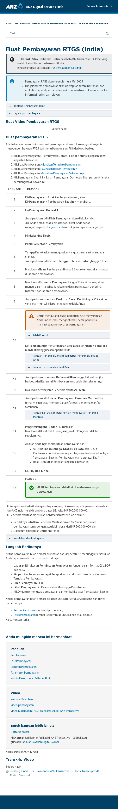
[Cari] (59, 34)
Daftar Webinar (20, 732)
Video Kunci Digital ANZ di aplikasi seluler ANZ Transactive (45, 711)
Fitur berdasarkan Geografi (65, 68)
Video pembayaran (22, 705)
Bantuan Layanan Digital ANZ (26, 23)
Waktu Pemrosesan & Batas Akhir (31, 678)
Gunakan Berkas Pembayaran (59, 169)
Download (24, 775)
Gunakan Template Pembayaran (61, 164)
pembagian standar (53, 227)
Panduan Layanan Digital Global (40, 742)
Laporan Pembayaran (24, 667)
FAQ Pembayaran (21, 661)
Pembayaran (58, 23)
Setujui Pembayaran (26, 610)
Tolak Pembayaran (25, 615)
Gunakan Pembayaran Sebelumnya (63, 173)
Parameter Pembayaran (25, 672)
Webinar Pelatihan (22, 699)
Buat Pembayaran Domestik (90, 23)
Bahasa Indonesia (98, 6)
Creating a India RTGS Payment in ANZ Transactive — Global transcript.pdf (54, 771)
